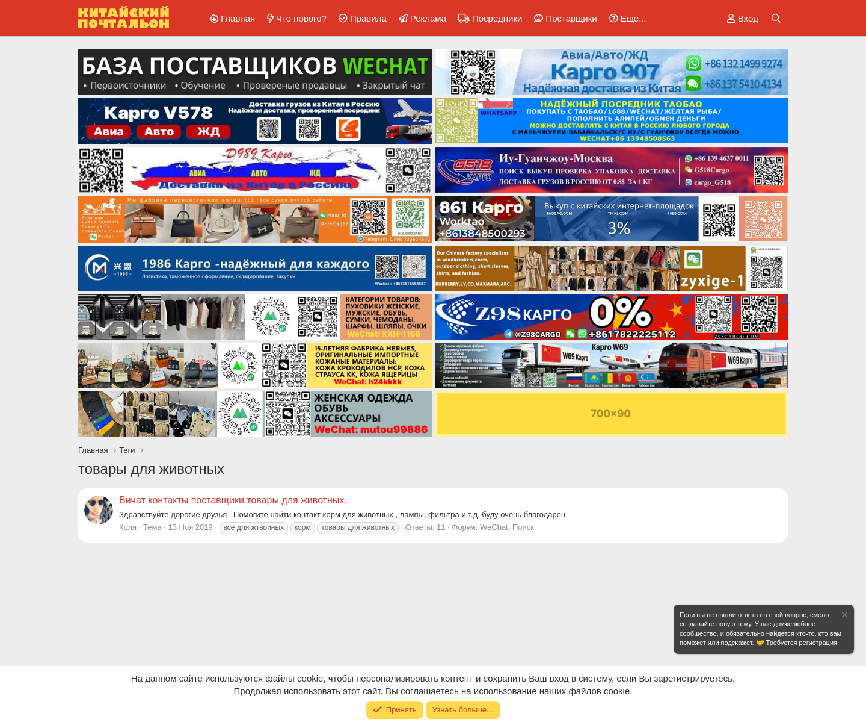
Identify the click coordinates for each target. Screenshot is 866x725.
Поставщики (571, 18)
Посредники (497, 18)
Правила (368, 18)
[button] (625, 18)
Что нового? (301, 18)
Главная (238, 18)
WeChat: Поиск (507, 527)
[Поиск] (776, 18)
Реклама (428, 18)
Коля (128, 527)
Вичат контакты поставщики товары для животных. (233, 500)
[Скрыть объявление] (844, 616)
